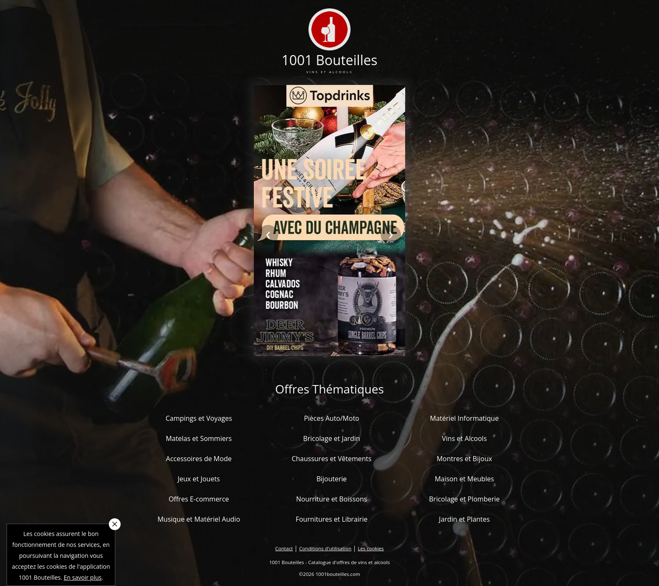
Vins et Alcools (464, 438)
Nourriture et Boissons (331, 499)
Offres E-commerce (199, 499)
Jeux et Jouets (199, 478)
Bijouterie (331, 478)
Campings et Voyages (199, 418)
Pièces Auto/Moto (331, 418)
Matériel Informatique (464, 418)
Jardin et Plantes (464, 519)
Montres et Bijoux (464, 458)
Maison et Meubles (464, 478)
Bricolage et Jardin (331, 438)
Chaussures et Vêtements (332, 458)
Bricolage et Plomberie (464, 499)
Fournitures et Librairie (331, 519)
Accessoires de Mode (199, 458)
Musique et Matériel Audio (199, 519)
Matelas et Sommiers (199, 438)
